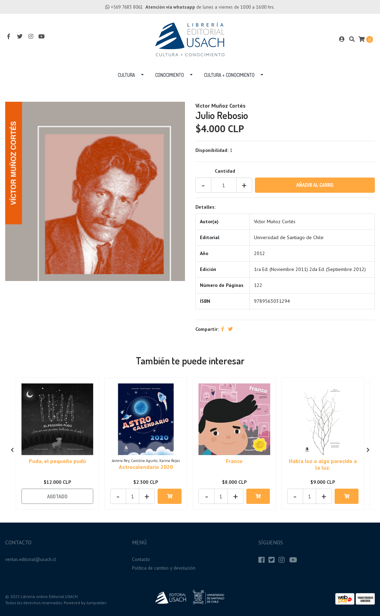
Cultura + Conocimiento (229, 75)
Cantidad (225, 171)
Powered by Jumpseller (85, 602)
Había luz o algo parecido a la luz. (323, 464)
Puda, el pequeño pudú (57, 461)
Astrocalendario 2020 (146, 466)
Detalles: (205, 207)
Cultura (126, 75)
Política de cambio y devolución (163, 568)
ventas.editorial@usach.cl (30, 559)
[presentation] (12, 450)
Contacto (141, 559)
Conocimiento (169, 75)
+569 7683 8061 (127, 7)
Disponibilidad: (211, 150)
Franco (234, 461)
